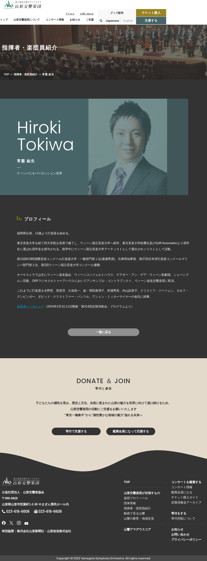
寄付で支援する (76, 431)
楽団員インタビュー (30, 306)
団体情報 (130, 503)
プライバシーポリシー (186, 539)
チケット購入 (151, 12)
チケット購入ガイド (184, 497)
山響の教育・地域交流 (139, 518)
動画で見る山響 (134, 513)
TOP (6, 74)
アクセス (70, 13)
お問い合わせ (87, 13)
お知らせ (75, 19)
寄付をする (178, 513)
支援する (151, 20)
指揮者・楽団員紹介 (25, 74)
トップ (4, 19)
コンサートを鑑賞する (186, 482)
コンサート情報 (181, 487)
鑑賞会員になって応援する (131, 431)
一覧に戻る (103, 332)
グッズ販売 (116, 12)
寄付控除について (183, 518)
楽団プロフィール (136, 498)
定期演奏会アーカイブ (186, 502)
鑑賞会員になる (181, 492)
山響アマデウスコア (137, 529)
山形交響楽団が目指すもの (142, 493)
